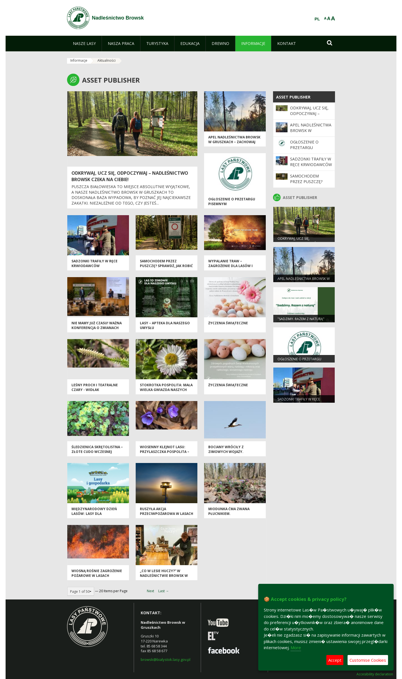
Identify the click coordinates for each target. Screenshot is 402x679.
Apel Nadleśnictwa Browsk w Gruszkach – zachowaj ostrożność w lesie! (234, 142)
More (296, 647)
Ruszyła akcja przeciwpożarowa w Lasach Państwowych (166, 514)
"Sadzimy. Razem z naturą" (300, 318)
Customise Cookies (368, 660)
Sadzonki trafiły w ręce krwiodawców (94, 263)
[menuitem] (84, 43)
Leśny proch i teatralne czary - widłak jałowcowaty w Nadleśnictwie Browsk (94, 392)
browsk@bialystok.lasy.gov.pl (165, 659)
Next (150, 591)
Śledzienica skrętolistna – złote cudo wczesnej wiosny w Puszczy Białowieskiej (97, 454)
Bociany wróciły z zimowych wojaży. (226, 449)
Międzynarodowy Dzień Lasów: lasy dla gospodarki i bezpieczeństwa (94, 516)
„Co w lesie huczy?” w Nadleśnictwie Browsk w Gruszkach (164, 575)
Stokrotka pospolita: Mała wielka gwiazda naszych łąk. (166, 390)
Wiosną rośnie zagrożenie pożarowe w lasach (96, 573)
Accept (334, 660)
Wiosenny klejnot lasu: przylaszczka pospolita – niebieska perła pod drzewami (164, 454)
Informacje (78, 60)
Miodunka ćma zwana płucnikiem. (229, 511)
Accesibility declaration (374, 674)
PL (317, 19)
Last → (163, 591)
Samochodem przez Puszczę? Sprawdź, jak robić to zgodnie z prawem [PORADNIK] (166, 268)
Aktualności (106, 60)
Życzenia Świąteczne (228, 323)
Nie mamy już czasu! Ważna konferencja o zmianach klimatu (96, 328)
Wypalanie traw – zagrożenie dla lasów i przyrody (230, 266)
